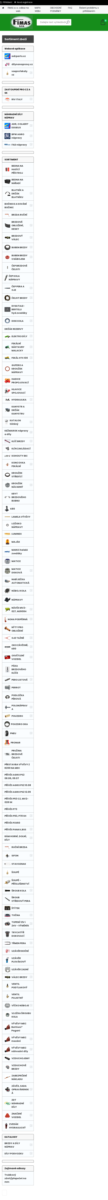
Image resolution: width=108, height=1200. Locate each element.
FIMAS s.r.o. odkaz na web (18, 9)
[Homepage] (3, 8)
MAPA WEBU (37, 9)
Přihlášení (7, 2)
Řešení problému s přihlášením (89, 9)
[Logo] (21, 22)
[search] (68, 23)
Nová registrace (24, 2)
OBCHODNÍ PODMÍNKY (55, 9)
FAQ (70, 7)
